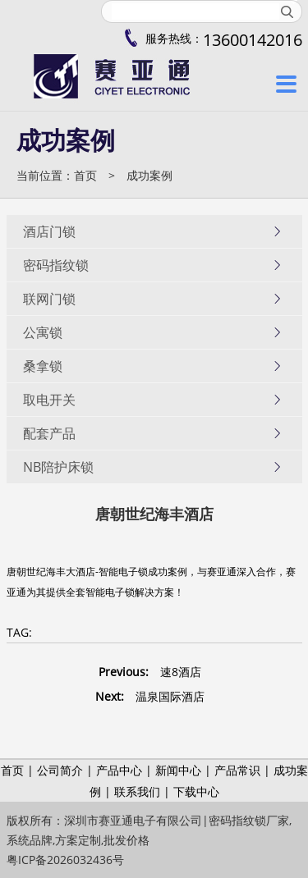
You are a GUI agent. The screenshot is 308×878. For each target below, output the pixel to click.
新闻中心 (178, 770)
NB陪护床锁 (153, 466)
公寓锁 (153, 332)
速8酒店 (180, 671)
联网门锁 (153, 298)
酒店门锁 (153, 231)
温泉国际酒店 (170, 696)
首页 (85, 175)
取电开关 (153, 399)
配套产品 (153, 433)
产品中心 (119, 770)
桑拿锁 (153, 366)
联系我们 (137, 791)
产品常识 (237, 770)
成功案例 (149, 175)
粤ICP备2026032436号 (65, 859)
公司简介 (60, 770)
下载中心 (196, 791)
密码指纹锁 (153, 265)
